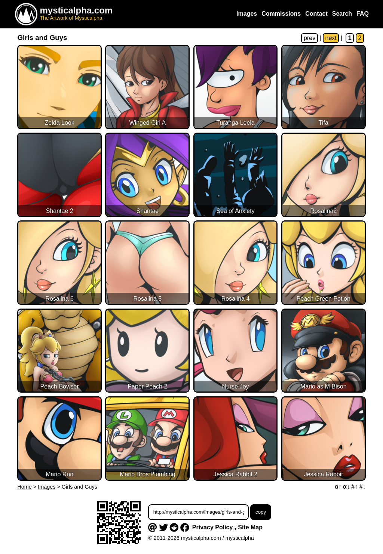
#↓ (362, 486)
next (331, 38)
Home (24, 487)
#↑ (354, 486)
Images (46, 487)
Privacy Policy (212, 527)
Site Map (250, 527)
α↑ (338, 486)
